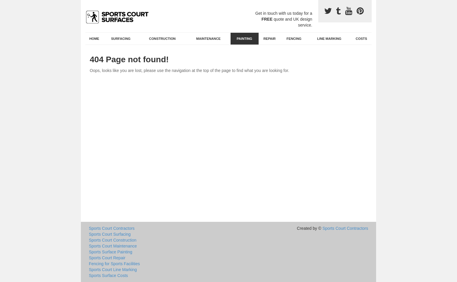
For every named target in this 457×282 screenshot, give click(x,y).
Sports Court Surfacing (110, 234)
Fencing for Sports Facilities (114, 263)
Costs (361, 38)
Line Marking (329, 38)
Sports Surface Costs (108, 275)
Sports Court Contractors (112, 228)
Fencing (294, 38)
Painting (244, 38)
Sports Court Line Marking (113, 269)
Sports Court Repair (107, 257)
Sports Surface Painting (110, 252)
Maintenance (208, 38)
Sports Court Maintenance (113, 246)
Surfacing (120, 38)
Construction (162, 38)
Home (94, 38)
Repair (269, 38)
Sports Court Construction (112, 240)
